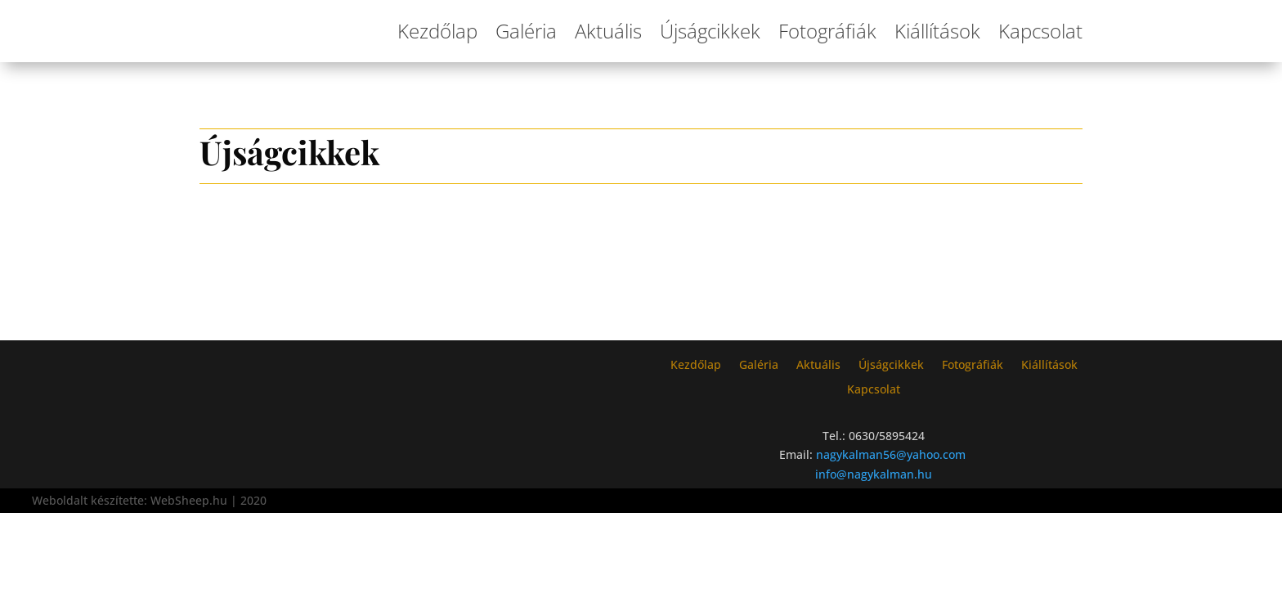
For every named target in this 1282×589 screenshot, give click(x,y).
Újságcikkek (710, 30)
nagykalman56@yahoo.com (891, 454)
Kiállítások (937, 30)
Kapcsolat (1040, 30)
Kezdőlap (437, 30)
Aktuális (608, 30)
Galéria (526, 30)
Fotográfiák (827, 30)
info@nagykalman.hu (873, 474)
